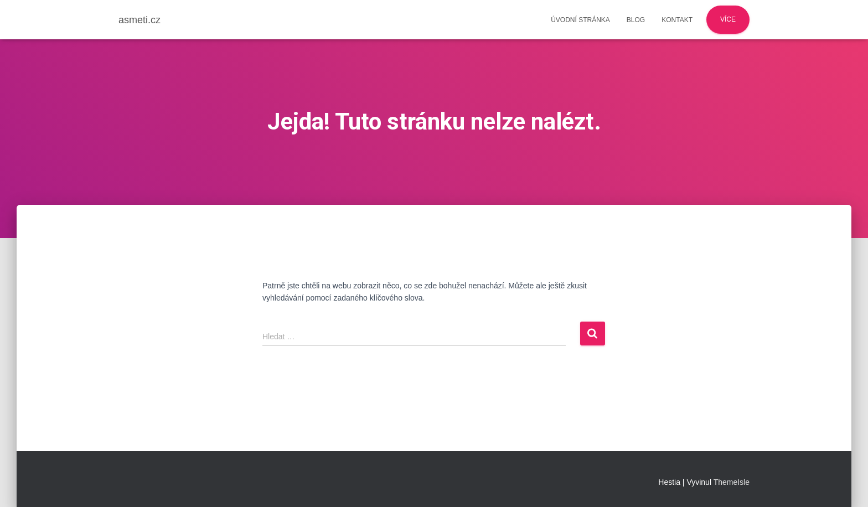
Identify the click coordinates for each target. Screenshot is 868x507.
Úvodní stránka (580, 20)
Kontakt (677, 20)
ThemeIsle (732, 482)
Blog (636, 20)
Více (728, 19)
